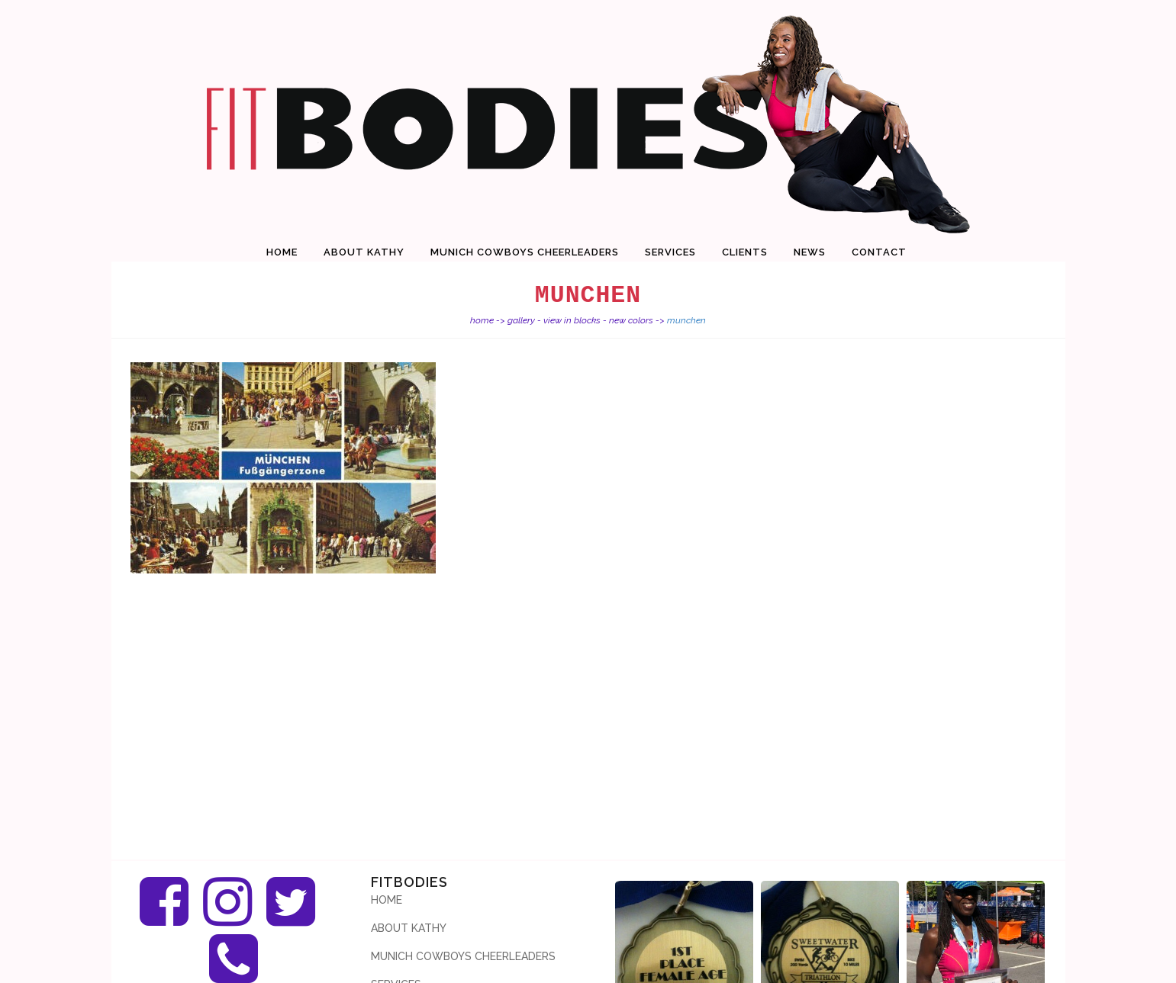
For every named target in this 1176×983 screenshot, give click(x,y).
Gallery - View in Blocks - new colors (580, 320)
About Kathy (408, 928)
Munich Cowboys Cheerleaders (463, 956)
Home (482, 320)
